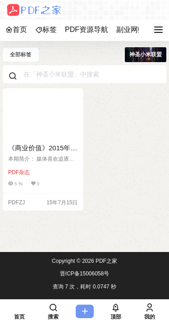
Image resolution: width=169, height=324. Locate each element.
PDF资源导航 (86, 29)
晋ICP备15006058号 (84, 273)
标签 (46, 29)
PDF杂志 (19, 172)
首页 (16, 29)
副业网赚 (130, 29)
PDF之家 (105, 261)
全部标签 (21, 54)
